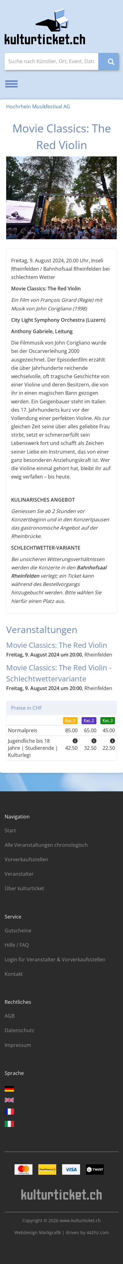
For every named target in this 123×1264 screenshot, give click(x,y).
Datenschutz (19, 1030)
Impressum (18, 1045)
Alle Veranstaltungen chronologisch (46, 845)
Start (10, 830)
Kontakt (14, 974)
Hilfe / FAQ (17, 945)
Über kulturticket (24, 888)
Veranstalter (19, 873)
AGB (10, 1015)
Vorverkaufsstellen (26, 859)
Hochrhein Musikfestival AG (38, 106)
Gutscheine (18, 930)
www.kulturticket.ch (80, 1220)
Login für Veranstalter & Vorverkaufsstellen (55, 959)
